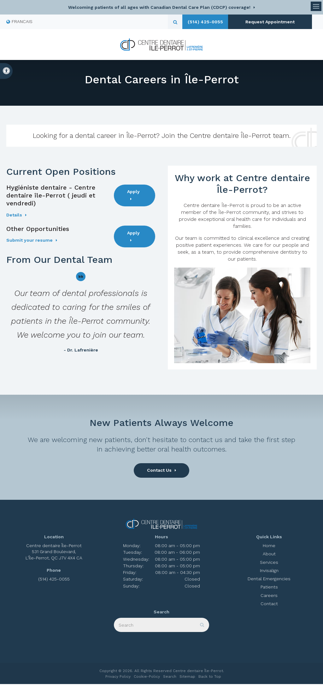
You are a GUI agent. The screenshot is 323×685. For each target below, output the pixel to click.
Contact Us (159, 471)
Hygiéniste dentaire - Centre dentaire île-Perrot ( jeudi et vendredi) (50, 196)
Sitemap (187, 677)
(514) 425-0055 (208, 21)
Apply (133, 192)
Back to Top (209, 677)
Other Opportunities (37, 230)
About (269, 555)
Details (14, 216)
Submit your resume (29, 241)
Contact (269, 604)
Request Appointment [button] (267, 21)
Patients (269, 588)
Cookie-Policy (147, 677)
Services (269, 563)
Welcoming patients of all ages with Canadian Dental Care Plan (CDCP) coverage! (159, 7)
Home (269, 546)
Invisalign (269, 571)
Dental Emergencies (269, 579)
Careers (269, 596)
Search (169, 677)
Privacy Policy (118, 677)
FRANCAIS (19, 21)
